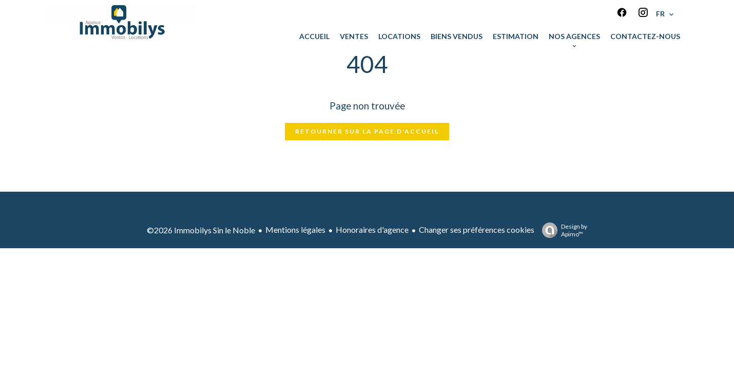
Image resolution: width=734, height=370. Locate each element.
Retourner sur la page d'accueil (367, 131)
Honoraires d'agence (372, 229)
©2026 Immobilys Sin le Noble (201, 230)
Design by (562, 230)
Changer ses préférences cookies (476, 229)
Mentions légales (295, 229)
